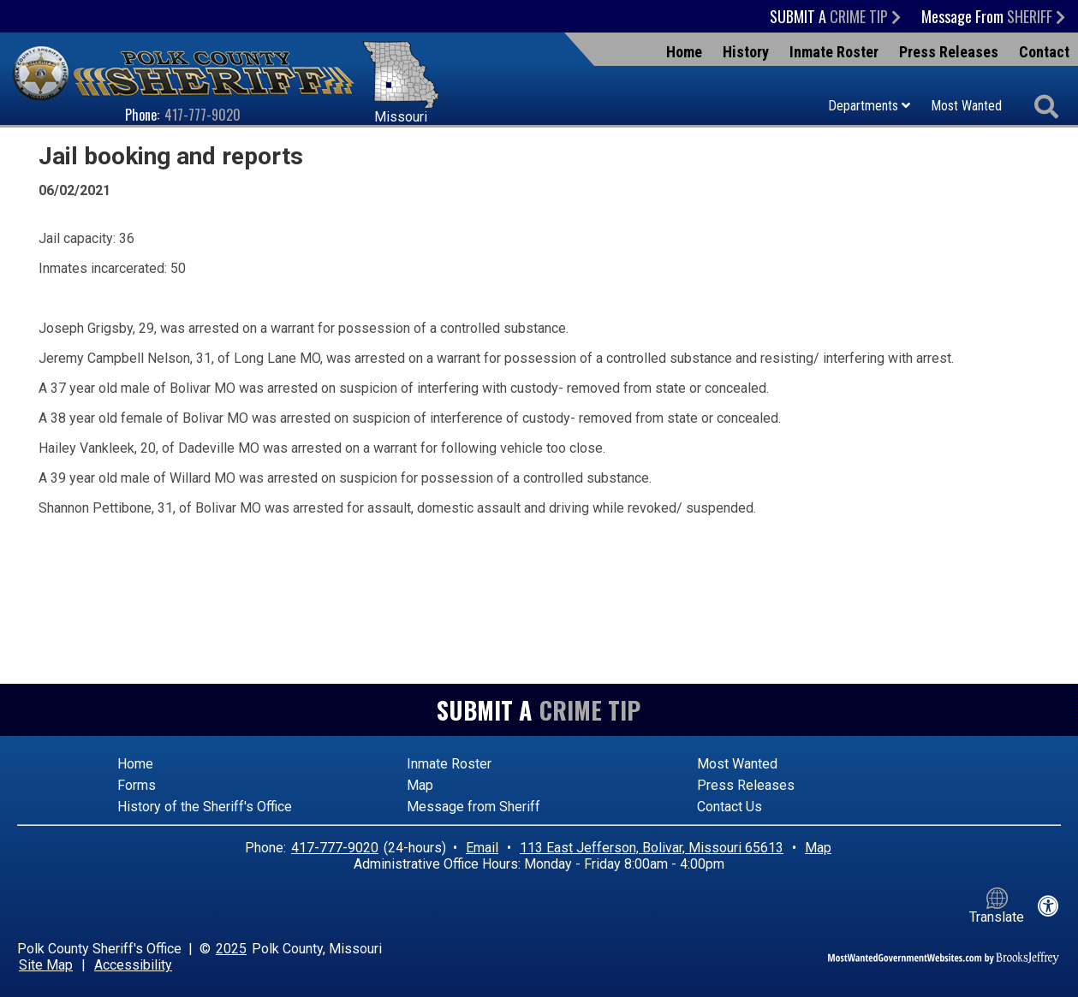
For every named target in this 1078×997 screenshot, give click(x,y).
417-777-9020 (202, 114)
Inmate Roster (833, 52)
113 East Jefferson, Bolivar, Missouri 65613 (651, 848)
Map (420, 785)
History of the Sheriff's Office (204, 806)
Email (482, 848)
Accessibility (133, 965)
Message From (993, 16)
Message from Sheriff (473, 806)
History (746, 52)
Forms (136, 785)
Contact (1044, 52)
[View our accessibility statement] (1048, 906)
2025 (231, 949)
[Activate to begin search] (1046, 107)
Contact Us (729, 806)
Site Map (46, 965)
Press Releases (948, 52)
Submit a (835, 16)
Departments (869, 106)
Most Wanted (966, 106)
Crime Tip (589, 709)
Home (684, 52)
